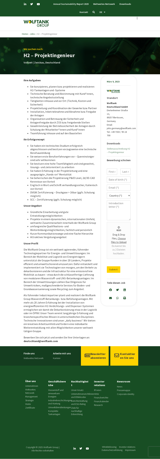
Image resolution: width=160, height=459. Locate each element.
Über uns (30, 381)
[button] (110, 290)
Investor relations (99, 383)
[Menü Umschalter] (137, 18)
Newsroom (123, 381)
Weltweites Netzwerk (104, 3)
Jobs (32, 34)
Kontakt (83, 12)
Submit (113, 269)
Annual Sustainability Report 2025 (69, 3)
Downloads (126, 3)
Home (25, 34)
